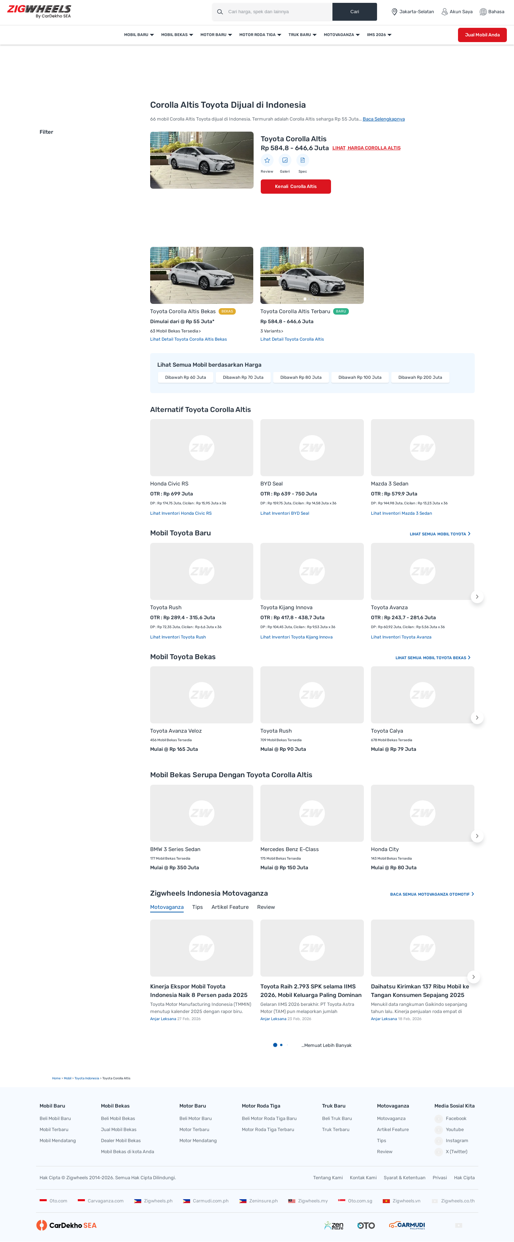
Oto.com (53, 1200)
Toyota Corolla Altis (294, 138)
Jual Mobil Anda (482, 34)
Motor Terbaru (194, 1129)
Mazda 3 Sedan (389, 483)
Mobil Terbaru (54, 1129)
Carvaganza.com (101, 1200)
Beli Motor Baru (195, 1118)
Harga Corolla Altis (374, 148)
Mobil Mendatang (58, 1140)
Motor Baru (213, 34)
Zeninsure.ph (258, 1200)
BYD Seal (271, 483)
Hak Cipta (464, 1177)
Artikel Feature (393, 1129)
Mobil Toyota (454, 534)
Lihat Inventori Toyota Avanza (401, 637)
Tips (381, 1140)
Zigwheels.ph (153, 1200)
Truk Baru (300, 34)
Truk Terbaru (336, 1129)
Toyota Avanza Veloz (176, 731)
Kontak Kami (363, 1177)
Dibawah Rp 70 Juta (243, 377)
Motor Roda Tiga (257, 34)
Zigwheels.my (308, 1200)
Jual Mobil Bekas (119, 1129)
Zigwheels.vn (402, 1200)
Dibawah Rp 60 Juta (185, 377)
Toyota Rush (166, 607)
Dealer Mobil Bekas (121, 1140)
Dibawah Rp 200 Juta (420, 377)
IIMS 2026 (376, 34)
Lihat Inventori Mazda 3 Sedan (401, 513)
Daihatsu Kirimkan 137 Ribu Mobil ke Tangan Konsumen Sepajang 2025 (420, 990)
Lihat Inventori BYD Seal (284, 513)
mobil (67, 1078)
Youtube (449, 1130)
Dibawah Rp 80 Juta (301, 377)
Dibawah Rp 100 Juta (360, 377)
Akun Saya (457, 11)
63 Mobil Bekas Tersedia (174, 331)
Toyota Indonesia (87, 1078)
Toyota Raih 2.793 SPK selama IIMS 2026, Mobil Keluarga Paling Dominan (311, 990)
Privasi (440, 1177)
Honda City (385, 849)
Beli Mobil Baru (55, 1118)
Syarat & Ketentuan (405, 1177)
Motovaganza (339, 34)
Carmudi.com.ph (206, 1200)
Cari (354, 11)
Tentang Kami (328, 1177)
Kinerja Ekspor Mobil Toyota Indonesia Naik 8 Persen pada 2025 (199, 990)
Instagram (451, 1141)
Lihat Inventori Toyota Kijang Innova (296, 637)
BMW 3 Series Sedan (175, 849)
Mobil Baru (136, 34)
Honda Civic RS (169, 483)
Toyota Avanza (389, 607)
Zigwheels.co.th (453, 1200)
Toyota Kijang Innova (286, 607)
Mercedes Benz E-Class (289, 849)
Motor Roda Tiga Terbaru (268, 1129)
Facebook (450, 1119)
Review (384, 1151)
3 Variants (270, 331)
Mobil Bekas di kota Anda (127, 1151)
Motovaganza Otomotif (446, 894)
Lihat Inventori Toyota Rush (178, 637)
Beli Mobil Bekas (118, 1118)
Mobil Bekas (174, 34)
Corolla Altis (303, 186)
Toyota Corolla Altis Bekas (183, 311)
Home (56, 1078)
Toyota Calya (387, 731)
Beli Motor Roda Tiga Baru (269, 1118)
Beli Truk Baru (337, 1118)
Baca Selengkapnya (384, 119)
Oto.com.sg (355, 1200)
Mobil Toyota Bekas (447, 658)
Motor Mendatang (198, 1140)
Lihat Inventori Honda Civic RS (181, 513)
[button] (477, 596)
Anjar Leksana (163, 1019)
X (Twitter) (450, 1152)
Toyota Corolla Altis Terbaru (295, 311)
